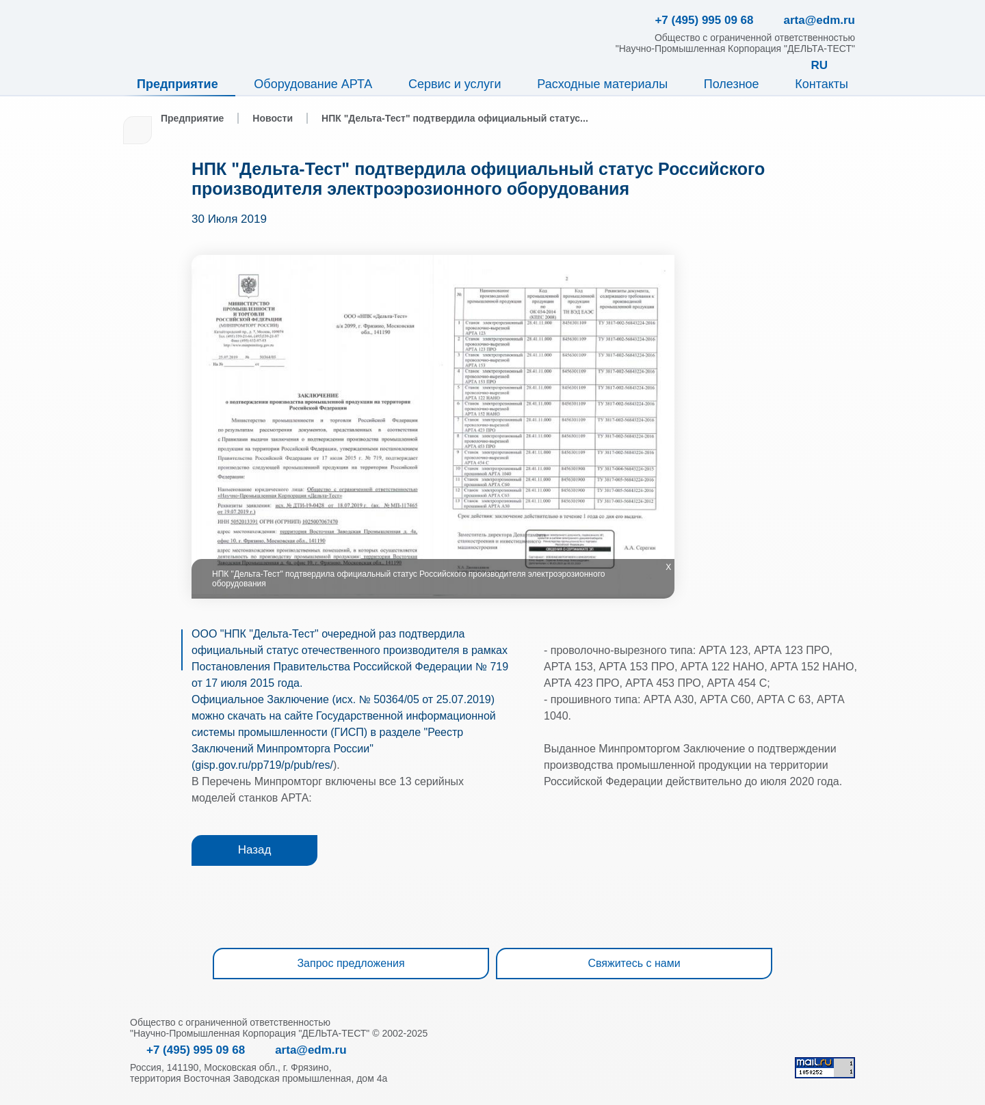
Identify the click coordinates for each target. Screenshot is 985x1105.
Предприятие (177, 84)
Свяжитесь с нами (634, 963)
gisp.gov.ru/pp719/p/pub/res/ (264, 765)
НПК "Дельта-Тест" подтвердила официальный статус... (454, 118)
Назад (255, 849)
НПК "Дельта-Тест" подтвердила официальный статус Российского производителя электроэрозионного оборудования (478, 178)
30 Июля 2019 (229, 219)
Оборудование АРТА (313, 84)
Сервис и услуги (454, 84)
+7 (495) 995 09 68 (195, 1049)
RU (819, 65)
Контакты (821, 84)
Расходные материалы (602, 84)
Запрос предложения (350, 963)
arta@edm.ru (310, 1049)
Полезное (731, 84)
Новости (272, 118)
